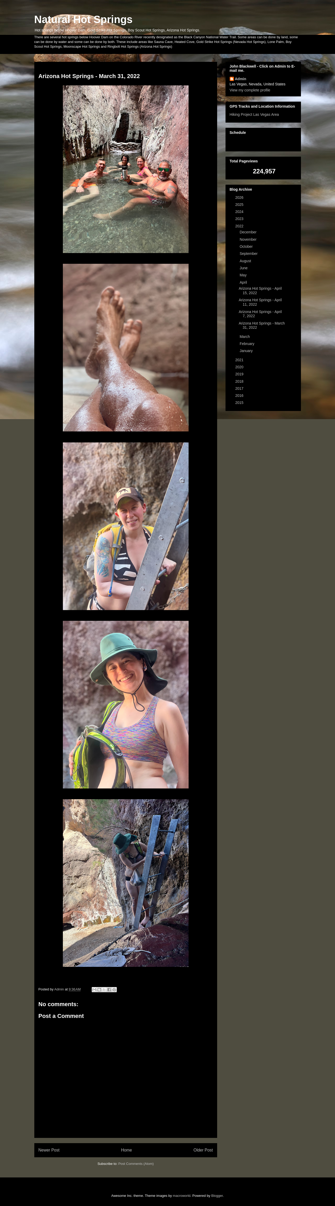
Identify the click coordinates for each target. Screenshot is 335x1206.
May (244, 275)
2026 (239, 197)
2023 (239, 219)
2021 (239, 360)
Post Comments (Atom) (136, 1164)
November (248, 239)
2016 (239, 395)
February (247, 344)
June (244, 268)
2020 (239, 367)
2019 (239, 374)
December (248, 232)
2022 (239, 226)
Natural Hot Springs (83, 19)
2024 (239, 212)
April (244, 282)
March (245, 337)
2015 (239, 403)
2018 (239, 381)
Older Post (203, 1150)
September (249, 253)
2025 (239, 204)
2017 (239, 388)
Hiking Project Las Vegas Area (254, 114)
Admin (240, 79)
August (246, 261)
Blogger (217, 1196)
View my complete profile (250, 90)
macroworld (181, 1196)
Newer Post (49, 1150)
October (247, 246)
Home (126, 1150)
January (247, 351)
